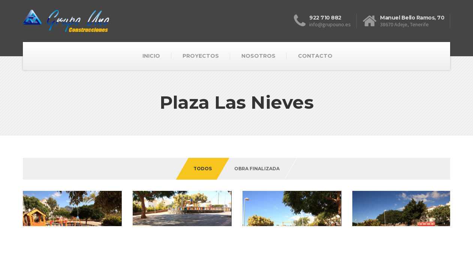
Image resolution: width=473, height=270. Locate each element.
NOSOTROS (258, 55)
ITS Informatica (70, 256)
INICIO (151, 55)
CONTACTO (315, 55)
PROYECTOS (201, 55)
